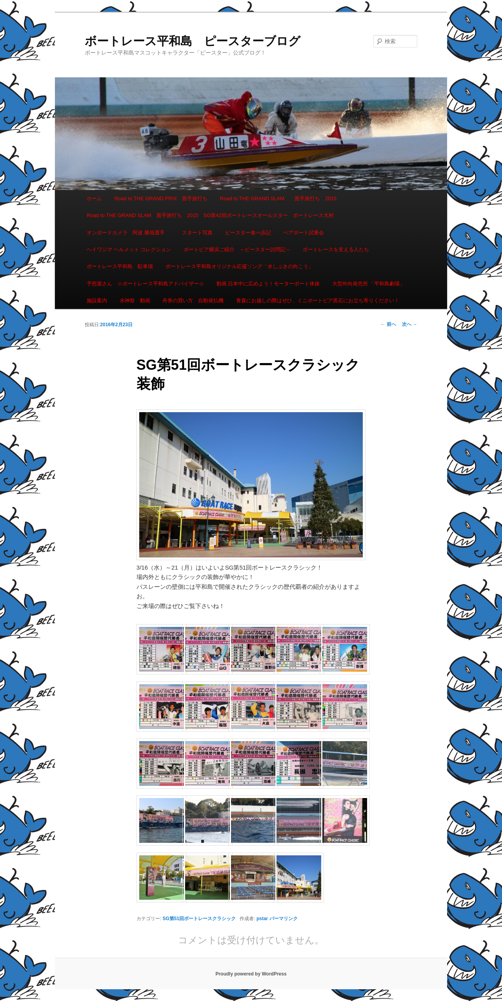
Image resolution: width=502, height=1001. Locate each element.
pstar (262, 918)
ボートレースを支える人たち (336, 249)
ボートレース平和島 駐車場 (120, 266)
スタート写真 (197, 233)
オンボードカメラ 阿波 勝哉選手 (128, 233)
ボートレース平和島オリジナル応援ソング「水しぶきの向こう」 (239, 266)
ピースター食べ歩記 (248, 233)
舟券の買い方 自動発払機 (193, 300)
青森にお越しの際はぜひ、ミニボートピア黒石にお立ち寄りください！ (317, 300)
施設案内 (97, 300)
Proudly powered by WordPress (250, 974)
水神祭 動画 (135, 300)
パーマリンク (283, 918)
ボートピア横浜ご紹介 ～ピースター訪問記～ (237, 249)
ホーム (94, 198)
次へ (409, 324)
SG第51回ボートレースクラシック (199, 918)
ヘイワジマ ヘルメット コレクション (129, 249)
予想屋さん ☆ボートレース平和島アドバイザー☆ (145, 284)
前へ (388, 324)
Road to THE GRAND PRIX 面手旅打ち (161, 198)
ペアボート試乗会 (303, 233)
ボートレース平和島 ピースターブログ (192, 41)
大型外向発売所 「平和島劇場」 (368, 284)
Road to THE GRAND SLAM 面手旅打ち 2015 (278, 198)
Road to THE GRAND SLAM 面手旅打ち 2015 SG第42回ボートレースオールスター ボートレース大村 (210, 215)
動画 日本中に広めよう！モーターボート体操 (268, 284)
